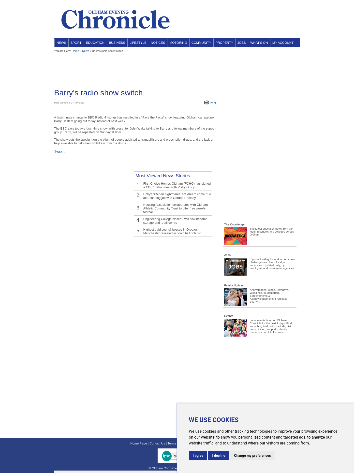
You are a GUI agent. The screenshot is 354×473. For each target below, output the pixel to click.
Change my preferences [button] (252, 456)
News (61, 42)
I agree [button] (198, 456)
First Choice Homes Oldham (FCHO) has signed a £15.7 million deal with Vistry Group (177, 185)
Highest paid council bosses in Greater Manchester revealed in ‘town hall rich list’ (172, 231)
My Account (283, 42)
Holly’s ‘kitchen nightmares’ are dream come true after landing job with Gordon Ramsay (177, 196)
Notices (158, 42)
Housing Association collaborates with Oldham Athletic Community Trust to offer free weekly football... (175, 208)
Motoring (178, 42)
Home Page (138, 443)
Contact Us (157, 443)
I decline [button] (218, 456)
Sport (76, 42)
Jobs (241, 42)
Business (117, 42)
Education (95, 42)
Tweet (59, 151)
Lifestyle (138, 42)
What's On (259, 42)
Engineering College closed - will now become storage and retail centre (175, 220)
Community (201, 42)
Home (75, 50)
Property (224, 42)
